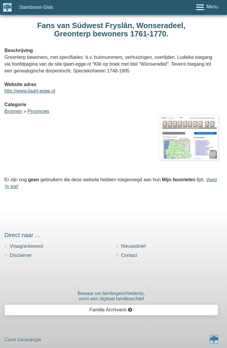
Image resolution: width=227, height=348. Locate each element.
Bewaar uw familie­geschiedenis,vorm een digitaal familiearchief (111, 296)
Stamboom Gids (36, 7)
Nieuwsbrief (133, 246)
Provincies (38, 111)
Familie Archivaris (111, 309)
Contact (129, 255)
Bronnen (13, 111)
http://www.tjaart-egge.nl (29, 90)
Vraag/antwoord (26, 246)
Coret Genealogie (22, 339)
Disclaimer (21, 255)
